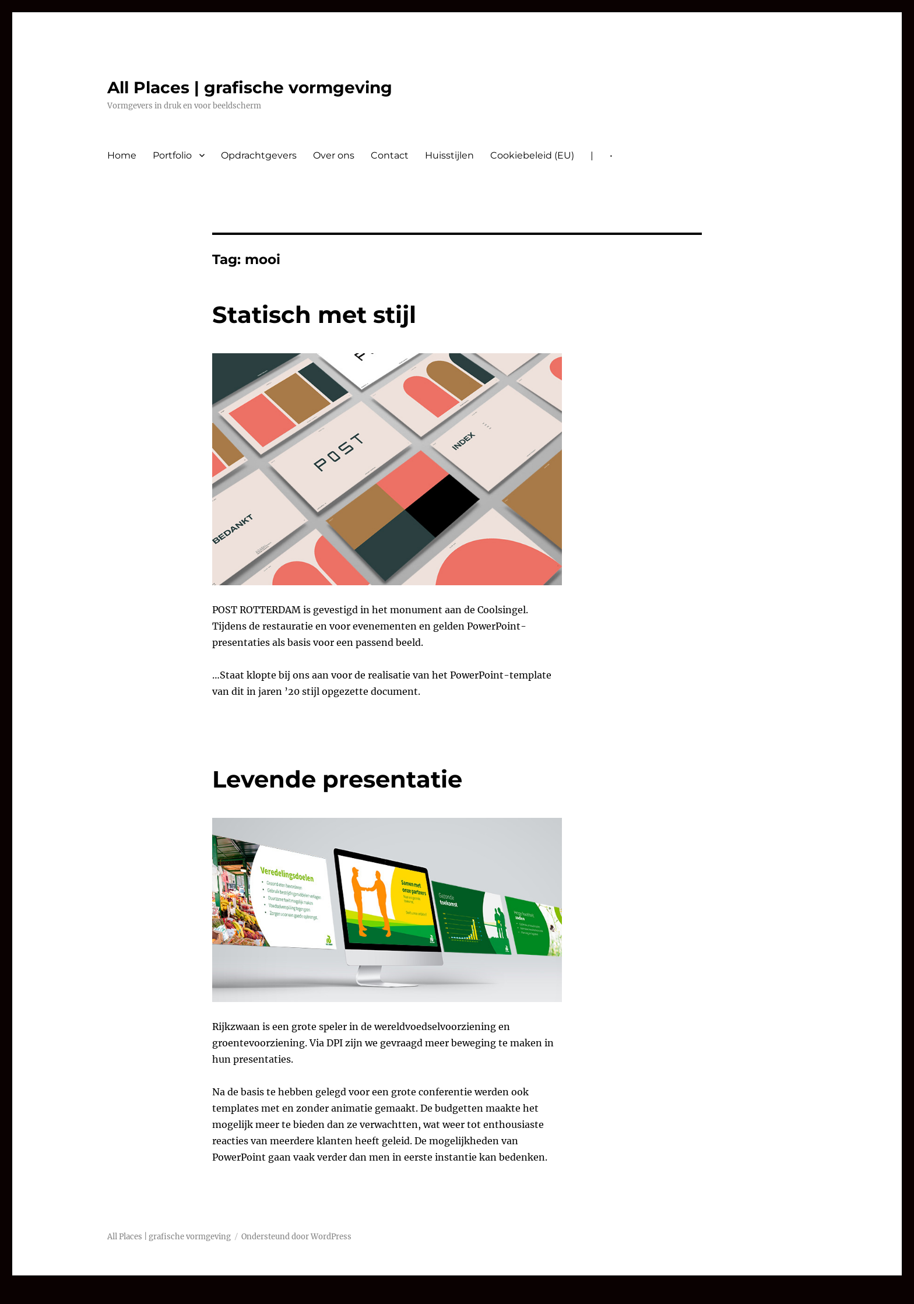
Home (121, 155)
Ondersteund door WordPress (296, 1237)
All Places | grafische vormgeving (249, 87)
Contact (390, 155)
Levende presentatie (337, 779)
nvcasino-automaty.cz (52, 1296)
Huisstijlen (449, 155)
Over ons (333, 155)
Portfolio (172, 155)
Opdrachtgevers (259, 155)
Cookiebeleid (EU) (532, 155)
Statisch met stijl (314, 314)
